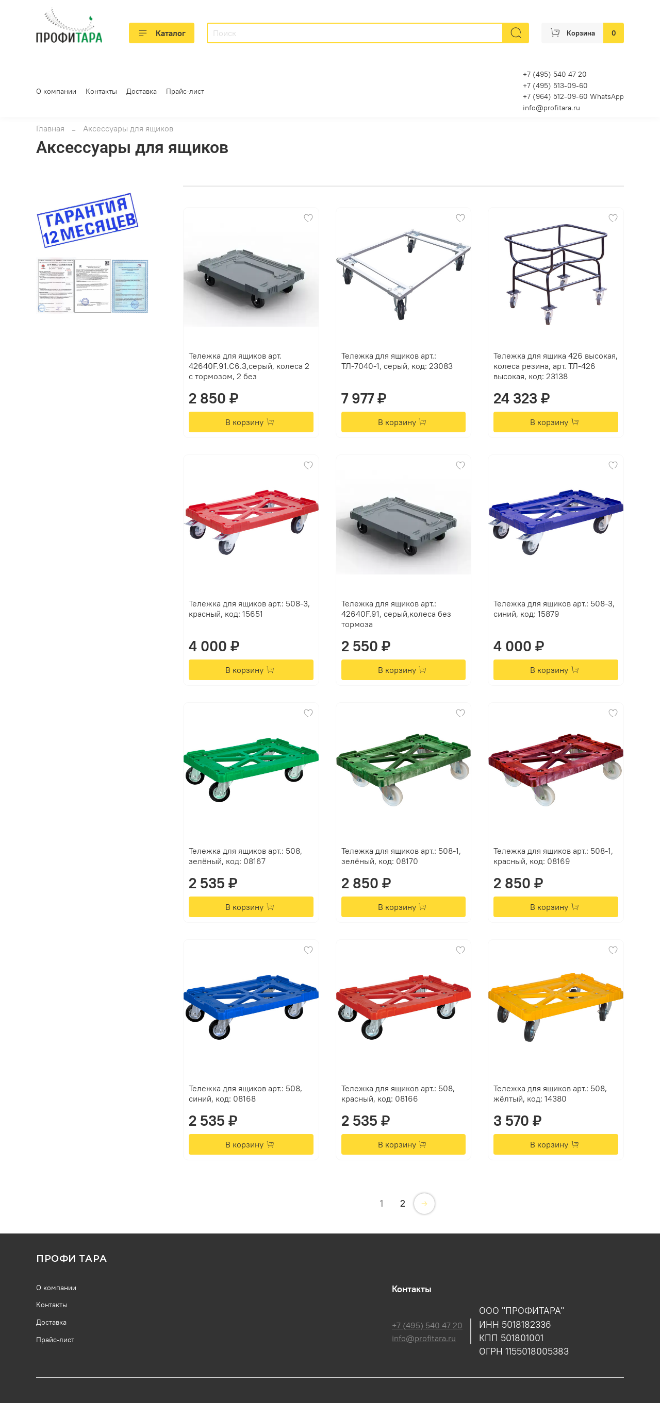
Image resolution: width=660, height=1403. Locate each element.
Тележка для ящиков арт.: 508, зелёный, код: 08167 (245, 856)
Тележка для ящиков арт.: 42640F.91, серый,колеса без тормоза (396, 613)
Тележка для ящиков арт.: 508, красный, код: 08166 (398, 1093)
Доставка (141, 91)
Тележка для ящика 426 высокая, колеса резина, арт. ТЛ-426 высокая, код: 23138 (555, 365)
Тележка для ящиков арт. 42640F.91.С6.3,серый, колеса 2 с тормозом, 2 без (249, 365)
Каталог (162, 33)
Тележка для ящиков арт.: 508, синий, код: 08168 (245, 1093)
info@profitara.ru (551, 107)
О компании (56, 91)
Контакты (101, 91)
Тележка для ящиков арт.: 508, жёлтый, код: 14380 (550, 1093)
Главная (50, 128)
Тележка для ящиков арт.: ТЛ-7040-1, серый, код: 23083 (397, 360)
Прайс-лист (185, 91)
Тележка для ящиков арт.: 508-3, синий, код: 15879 (554, 608)
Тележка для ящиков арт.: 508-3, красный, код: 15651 (249, 608)
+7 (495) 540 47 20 (427, 1325)
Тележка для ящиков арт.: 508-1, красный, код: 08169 (553, 856)
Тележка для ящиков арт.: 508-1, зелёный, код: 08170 (401, 856)
